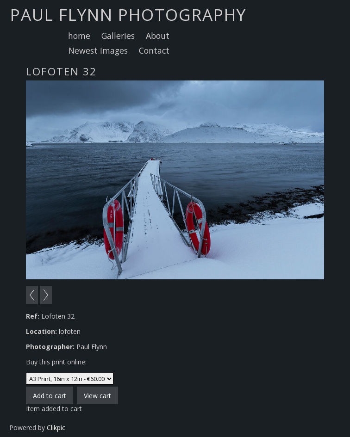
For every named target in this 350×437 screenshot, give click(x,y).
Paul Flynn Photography (128, 14)
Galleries (118, 35)
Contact (154, 50)
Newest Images (98, 50)
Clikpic (56, 427)
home (79, 35)
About (157, 35)
